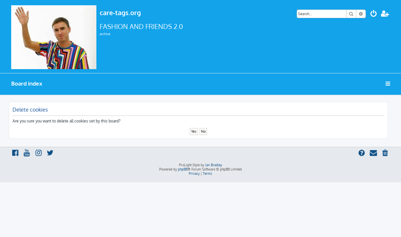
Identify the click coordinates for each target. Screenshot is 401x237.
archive (105, 34)
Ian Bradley (213, 165)
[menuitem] (373, 14)
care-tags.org (120, 12)
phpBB (183, 169)
